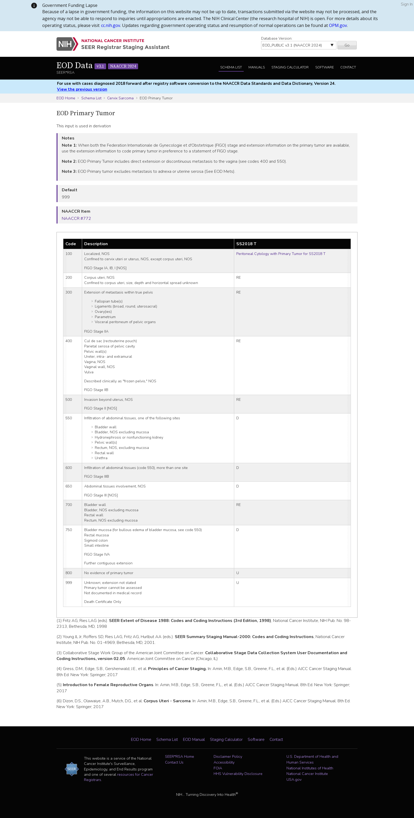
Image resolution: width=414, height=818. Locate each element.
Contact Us (174, 762)
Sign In (407, 4)
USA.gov (294, 779)
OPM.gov (338, 25)
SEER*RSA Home (179, 756)
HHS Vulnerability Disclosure (238, 773)
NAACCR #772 (76, 218)
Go (347, 45)
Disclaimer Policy (228, 756)
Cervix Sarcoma (120, 98)
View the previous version (82, 89)
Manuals (256, 67)
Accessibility (224, 762)
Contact (348, 67)
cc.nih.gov (110, 25)
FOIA (218, 768)
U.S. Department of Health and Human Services (312, 759)
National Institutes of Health (309, 768)
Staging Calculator (290, 67)
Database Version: (276, 38)
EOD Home (66, 98)
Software (324, 67)
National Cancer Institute (307, 773)
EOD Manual (194, 739)
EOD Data (97, 66)
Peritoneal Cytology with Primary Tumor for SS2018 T (281, 253)
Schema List (231, 67)
